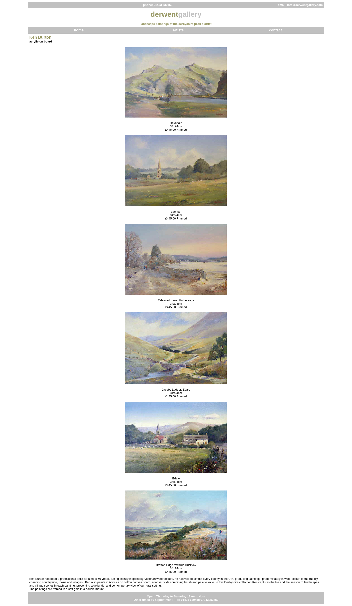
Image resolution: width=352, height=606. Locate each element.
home (79, 30)
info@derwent (297, 5)
